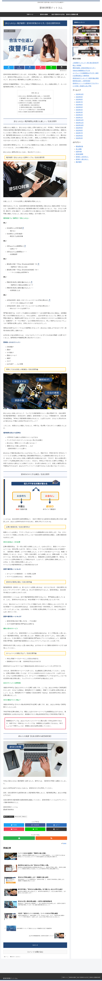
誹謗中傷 (79, 151)
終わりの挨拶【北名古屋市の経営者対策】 (31, 112)
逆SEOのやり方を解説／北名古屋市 (29, 103)
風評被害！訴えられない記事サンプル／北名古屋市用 (36, 98)
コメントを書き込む (35, 953)
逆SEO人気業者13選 (94, 978)
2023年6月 (79, 104)
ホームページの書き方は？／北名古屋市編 (33, 110)
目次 (32, 93)
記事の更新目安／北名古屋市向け (30, 105)
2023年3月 (79, 112)
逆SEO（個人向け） (82, 159)
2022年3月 (79, 138)
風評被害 (79, 162)
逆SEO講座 (79, 154)
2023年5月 (79, 107)
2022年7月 (79, 133)
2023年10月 (80, 94)
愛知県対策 (79, 146)
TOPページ (63, 978)
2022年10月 (80, 125)
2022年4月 (79, 135)
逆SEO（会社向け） (9, 817)
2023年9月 (79, 97)
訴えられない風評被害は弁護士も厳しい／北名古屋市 (34, 96)
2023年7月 (79, 102)
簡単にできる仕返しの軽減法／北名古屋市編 (33, 101)
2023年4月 (79, 110)
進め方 (25, 817)
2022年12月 (80, 120)
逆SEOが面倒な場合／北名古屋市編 (31, 107)
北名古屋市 (18, 817)
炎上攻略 (79, 149)
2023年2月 (79, 115)
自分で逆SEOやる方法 (82, 978)
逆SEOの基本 (71, 978)
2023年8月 (79, 99)
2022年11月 (80, 123)
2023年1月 (79, 117)
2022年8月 (79, 130)
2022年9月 (79, 128)
